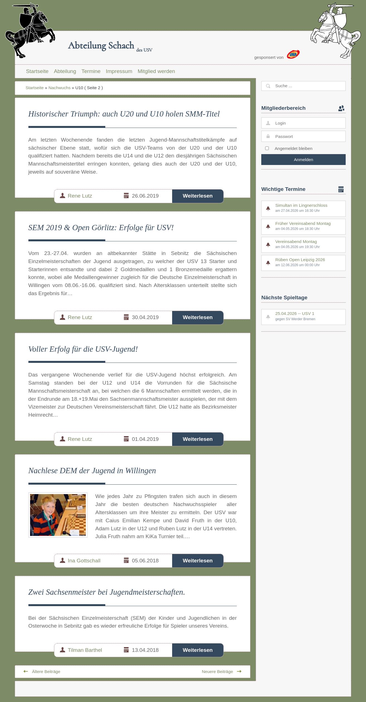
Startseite (37, 71)
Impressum (119, 71)
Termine (91, 71)
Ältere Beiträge (46, 671)
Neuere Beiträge (217, 671)
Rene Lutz (80, 196)
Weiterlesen (198, 196)
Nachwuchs (59, 87)
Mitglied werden (156, 71)
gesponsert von (277, 55)
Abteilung (65, 71)
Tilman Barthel (85, 650)
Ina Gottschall (84, 560)
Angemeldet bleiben (294, 148)
